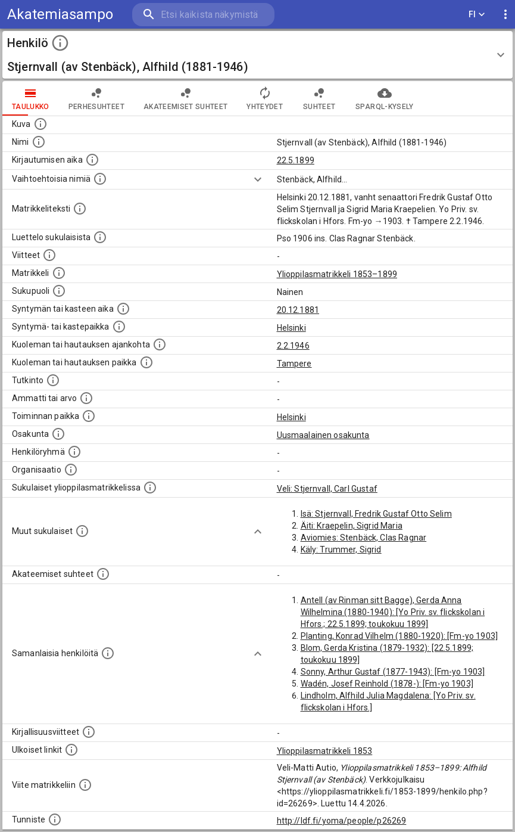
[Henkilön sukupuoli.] (58, 290)
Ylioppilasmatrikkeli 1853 (325, 751)
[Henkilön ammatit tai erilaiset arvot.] (86, 398)
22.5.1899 (295, 160)
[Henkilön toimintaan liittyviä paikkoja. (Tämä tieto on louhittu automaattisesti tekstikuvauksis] (88, 416)
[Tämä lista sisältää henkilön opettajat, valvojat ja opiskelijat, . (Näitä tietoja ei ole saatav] (103, 573)
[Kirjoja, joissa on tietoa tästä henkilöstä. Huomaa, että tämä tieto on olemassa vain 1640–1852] (88, 731)
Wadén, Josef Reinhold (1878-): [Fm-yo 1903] (387, 683)
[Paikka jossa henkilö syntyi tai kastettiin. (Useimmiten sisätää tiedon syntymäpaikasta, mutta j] (119, 326)
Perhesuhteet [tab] (96, 98)
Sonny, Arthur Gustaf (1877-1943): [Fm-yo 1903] (393, 671)
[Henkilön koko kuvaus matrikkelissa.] (79, 208)
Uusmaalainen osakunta (323, 435)
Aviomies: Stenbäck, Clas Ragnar (364, 537)
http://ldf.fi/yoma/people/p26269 (342, 820)
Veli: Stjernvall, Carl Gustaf (327, 488)
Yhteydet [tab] (264, 98)
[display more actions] (505, 14)
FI (476, 15)
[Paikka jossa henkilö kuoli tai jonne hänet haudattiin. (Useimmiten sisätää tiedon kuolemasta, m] (146, 362)
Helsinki (291, 328)
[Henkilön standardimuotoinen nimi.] (38, 141)
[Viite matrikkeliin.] (85, 784)
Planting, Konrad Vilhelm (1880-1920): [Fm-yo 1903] (399, 636)
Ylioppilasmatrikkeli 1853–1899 (337, 274)
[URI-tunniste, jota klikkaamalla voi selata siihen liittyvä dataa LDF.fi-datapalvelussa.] (54, 819)
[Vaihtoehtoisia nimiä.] (100, 178)
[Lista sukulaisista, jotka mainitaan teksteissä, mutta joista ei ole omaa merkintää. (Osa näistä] (82, 531)
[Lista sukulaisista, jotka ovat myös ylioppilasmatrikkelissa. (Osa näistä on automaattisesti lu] (150, 487)
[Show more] (257, 179)
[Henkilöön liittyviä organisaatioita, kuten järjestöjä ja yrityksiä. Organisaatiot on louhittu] (70, 469)
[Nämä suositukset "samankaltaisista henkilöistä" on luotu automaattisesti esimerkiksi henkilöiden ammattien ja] (107, 653)
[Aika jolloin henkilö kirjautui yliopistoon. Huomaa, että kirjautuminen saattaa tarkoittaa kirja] (92, 159)
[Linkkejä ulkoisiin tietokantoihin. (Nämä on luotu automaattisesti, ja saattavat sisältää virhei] (71, 749)
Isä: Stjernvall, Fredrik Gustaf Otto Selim (376, 514)
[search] (203, 14)
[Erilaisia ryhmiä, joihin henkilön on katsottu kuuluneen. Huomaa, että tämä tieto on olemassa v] (74, 451)
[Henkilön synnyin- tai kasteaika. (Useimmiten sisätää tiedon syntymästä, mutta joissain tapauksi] (123, 308)
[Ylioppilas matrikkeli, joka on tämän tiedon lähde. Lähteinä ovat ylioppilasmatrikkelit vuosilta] (58, 272)
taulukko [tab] (30, 98)
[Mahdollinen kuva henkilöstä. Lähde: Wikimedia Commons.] (40, 124)
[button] (257, 55)
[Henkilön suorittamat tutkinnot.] (53, 380)
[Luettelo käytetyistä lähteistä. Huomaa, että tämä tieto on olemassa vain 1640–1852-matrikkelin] (49, 255)
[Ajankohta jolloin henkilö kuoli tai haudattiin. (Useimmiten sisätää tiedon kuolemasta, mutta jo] (159, 344)
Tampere (294, 363)
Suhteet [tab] (319, 98)
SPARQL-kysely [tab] (384, 98)
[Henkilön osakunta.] (58, 433)
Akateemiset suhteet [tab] (186, 98)
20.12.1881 (298, 310)
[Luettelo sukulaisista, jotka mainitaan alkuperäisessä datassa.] (100, 237)
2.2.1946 (293, 345)
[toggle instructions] (60, 42)
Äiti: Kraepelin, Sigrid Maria (351, 525)
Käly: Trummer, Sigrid (341, 549)
